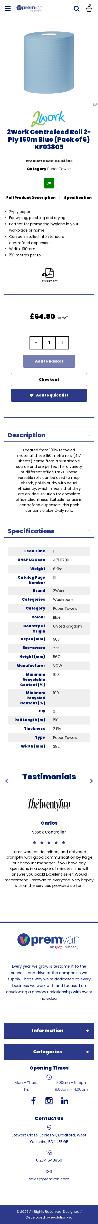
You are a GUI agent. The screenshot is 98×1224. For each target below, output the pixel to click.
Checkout (49, 379)
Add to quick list (49, 395)
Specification (78, 197)
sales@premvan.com (49, 1179)
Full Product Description (31, 197)
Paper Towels (59, 168)
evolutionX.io (61, 1217)
